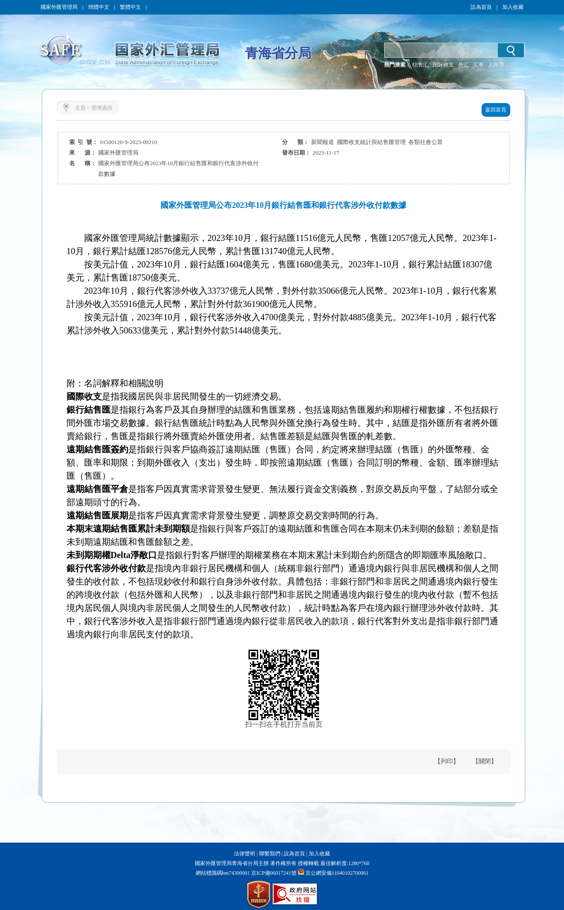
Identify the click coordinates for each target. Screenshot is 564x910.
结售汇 (420, 65)
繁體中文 (130, 7)
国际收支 (443, 65)
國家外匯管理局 (59, 7)
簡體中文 (98, 7)
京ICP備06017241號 (273, 873)
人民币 (496, 65)
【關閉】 (484, 761)
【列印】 (446, 761)
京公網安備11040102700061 (337, 873)
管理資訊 (101, 108)
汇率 (478, 65)
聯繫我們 (269, 854)
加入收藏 (512, 7)
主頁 (80, 108)
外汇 (463, 65)
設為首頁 (481, 7)
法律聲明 (244, 854)
